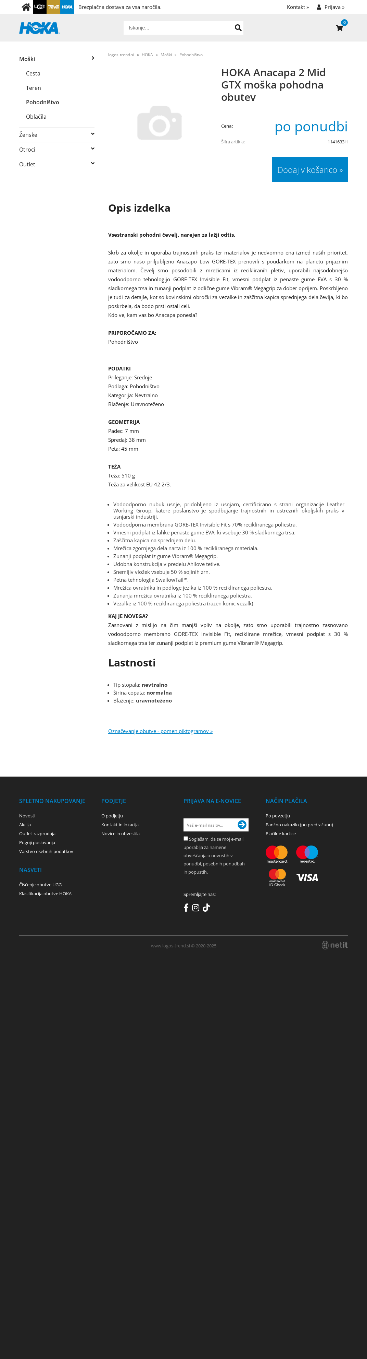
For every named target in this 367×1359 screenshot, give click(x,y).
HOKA (147, 55)
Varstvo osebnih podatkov (46, 851)
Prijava (334, 6)
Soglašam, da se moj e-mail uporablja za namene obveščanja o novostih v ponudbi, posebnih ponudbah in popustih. (214, 855)
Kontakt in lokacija (120, 825)
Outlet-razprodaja (37, 833)
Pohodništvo (42, 102)
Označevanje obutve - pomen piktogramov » (160, 731)
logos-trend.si (121, 55)
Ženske (28, 135)
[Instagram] (197, 909)
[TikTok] (208, 909)
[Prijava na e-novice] (242, 824)
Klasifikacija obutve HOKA (45, 893)
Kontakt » (298, 6)
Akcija (25, 825)
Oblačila (36, 116)
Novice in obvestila (120, 833)
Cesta (33, 73)
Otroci (27, 149)
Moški (27, 59)
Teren (33, 88)
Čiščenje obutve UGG (40, 885)
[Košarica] (339, 27)
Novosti (27, 816)
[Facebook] (188, 909)
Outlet (27, 164)
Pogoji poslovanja (37, 842)
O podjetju (112, 816)
